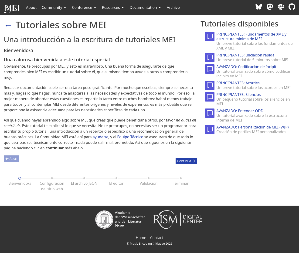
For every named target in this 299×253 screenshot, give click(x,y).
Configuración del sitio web (52, 186)
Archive (173, 7)
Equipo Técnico (130, 136)
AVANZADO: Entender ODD (239, 110)
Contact (156, 237)
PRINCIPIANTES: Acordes (238, 82)
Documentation (146, 7)
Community (54, 7)
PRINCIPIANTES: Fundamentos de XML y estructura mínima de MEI (251, 36)
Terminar (181, 183)
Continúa (186, 161)
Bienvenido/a (19, 183)
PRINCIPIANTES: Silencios (238, 94)
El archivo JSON (84, 183)
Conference (84, 7)
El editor (116, 183)
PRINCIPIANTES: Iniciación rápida (245, 55)
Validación (149, 183)
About (31, 7)
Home (141, 237)
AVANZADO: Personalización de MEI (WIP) (252, 127)
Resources (113, 7)
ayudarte (100, 136)
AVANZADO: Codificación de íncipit (246, 66)
